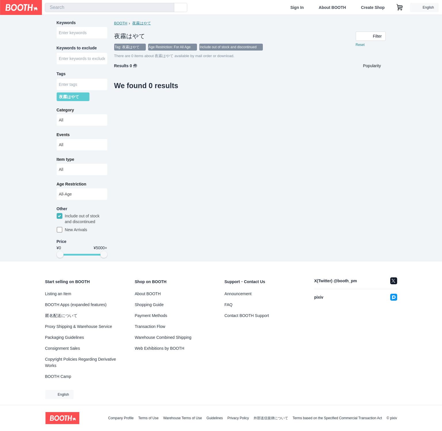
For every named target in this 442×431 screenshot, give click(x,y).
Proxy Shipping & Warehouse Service (78, 326)
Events (63, 135)
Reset (360, 45)
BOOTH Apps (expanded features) (76, 304)
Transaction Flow (150, 326)
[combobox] (109, 7)
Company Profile (121, 418)
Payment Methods (151, 315)
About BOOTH (332, 7)
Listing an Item (58, 293)
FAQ (229, 304)
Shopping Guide (149, 304)
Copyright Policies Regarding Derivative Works (80, 362)
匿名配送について (61, 315)
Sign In (297, 7)
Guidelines (214, 418)
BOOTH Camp (58, 376)
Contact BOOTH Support (247, 315)
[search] (168, 8)
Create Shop (372, 7)
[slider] (60, 254)
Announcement (238, 293)
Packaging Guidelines (64, 337)
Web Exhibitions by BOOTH (159, 348)
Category (65, 110)
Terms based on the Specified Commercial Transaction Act (337, 418)
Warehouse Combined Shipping (163, 337)
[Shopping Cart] (399, 7)
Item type (65, 159)
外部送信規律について (271, 418)
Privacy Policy (238, 418)
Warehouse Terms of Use (182, 418)
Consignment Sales (62, 348)
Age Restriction (71, 184)
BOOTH (120, 23)
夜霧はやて (141, 23)
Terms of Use (148, 418)
